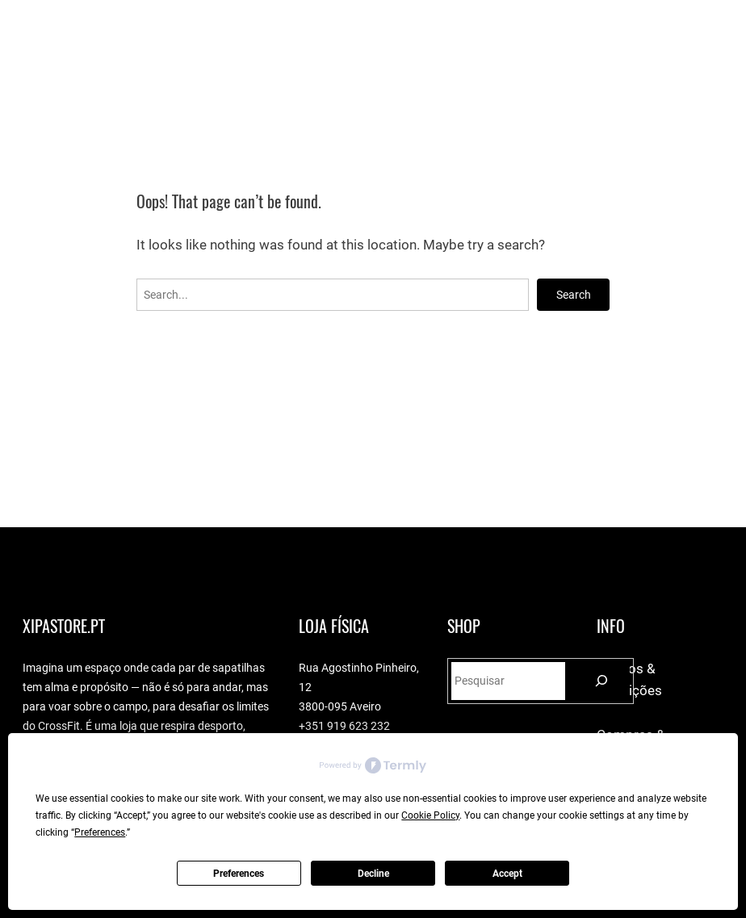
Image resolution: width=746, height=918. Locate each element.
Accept (507, 873)
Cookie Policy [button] (430, 815)
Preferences (238, 873)
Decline (373, 873)
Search (573, 294)
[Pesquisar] (602, 681)
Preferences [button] (99, 832)
